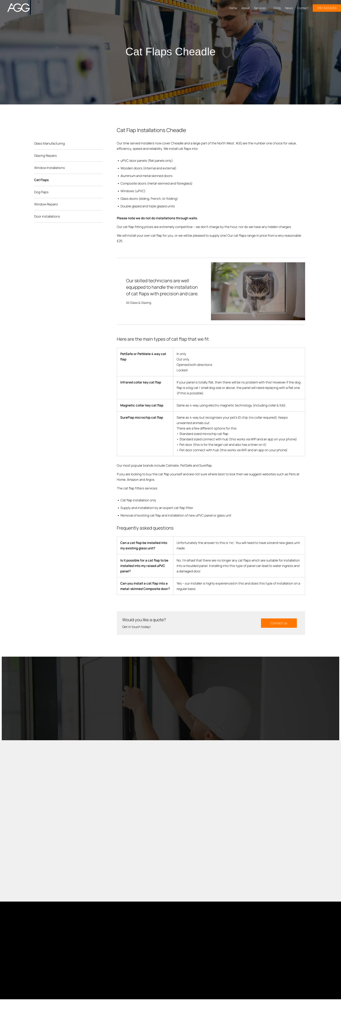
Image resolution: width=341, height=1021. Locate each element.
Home (233, 8)
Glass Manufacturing (49, 143)
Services (261, 8)
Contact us (279, 623)
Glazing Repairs (45, 155)
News (289, 8)
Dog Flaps (41, 192)
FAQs (277, 8)
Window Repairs (46, 204)
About (245, 8)
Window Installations (49, 167)
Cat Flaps (41, 180)
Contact (302, 8)
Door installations (47, 216)
